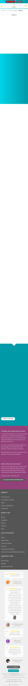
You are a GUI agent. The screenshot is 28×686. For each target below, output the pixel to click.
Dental (3, 513)
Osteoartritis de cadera (7, 545)
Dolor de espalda (12, 10)
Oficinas (3, 519)
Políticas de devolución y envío (17, 673)
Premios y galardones (7, 502)
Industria (3, 522)
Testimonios (4, 505)
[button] (2, 6)
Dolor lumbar (5, 537)
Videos (3, 499)
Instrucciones (5, 557)
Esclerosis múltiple (6, 539)
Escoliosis (4, 542)
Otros (2, 525)
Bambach (3, 10)
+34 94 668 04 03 (15, 681)
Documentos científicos (7, 496)
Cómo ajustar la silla (6, 563)
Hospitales (4, 516)
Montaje (3, 560)
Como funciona (5, 493)
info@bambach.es (14, 682)
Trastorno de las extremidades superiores (13, 548)
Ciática (3, 534)
